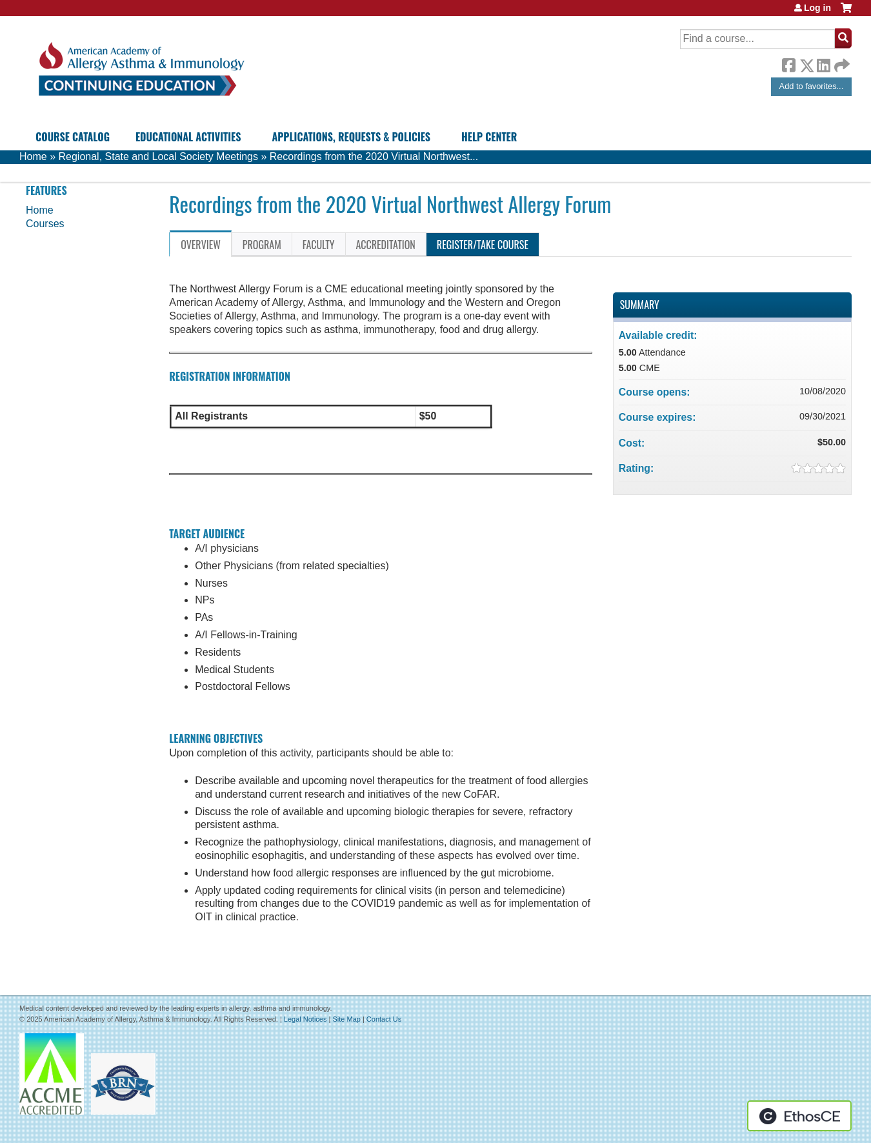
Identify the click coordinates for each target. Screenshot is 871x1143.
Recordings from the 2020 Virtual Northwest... (374, 156)
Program (262, 244)
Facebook (788, 63)
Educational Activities (188, 137)
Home (33, 156)
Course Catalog (72, 137)
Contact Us (383, 1019)
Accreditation (385, 244)
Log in (817, 7)
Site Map (346, 1019)
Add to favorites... (811, 86)
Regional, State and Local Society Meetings (158, 156)
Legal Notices (305, 1019)
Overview (201, 244)
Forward (840, 62)
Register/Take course (482, 244)
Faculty (319, 244)
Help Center (489, 137)
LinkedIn (823, 63)
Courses (45, 223)
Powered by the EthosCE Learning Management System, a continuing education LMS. (799, 1115)
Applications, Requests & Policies (351, 137)
